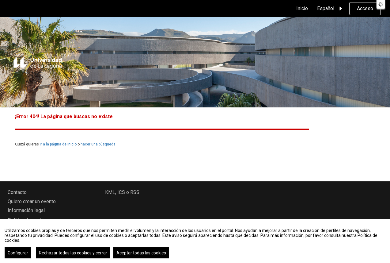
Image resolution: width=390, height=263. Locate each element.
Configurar (18, 252)
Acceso (365, 8)
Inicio (302, 8)
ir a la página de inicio (58, 144)
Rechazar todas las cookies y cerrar (73, 252)
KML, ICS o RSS (122, 192)
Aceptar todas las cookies (141, 252)
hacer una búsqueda (98, 144)
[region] (195, 241)
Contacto (17, 192)
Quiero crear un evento (32, 201)
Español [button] (330, 8)
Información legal (26, 210)
